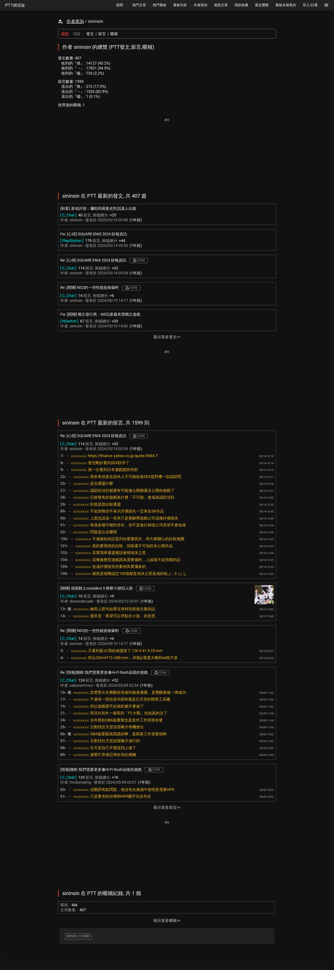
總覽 (65, 34)
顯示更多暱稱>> (167, 920)
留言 (102, 34)
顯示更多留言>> (167, 807)
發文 (90, 34)
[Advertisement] (167, 152)
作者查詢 (75, 21)
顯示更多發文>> (167, 337)
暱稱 (114, 34)
